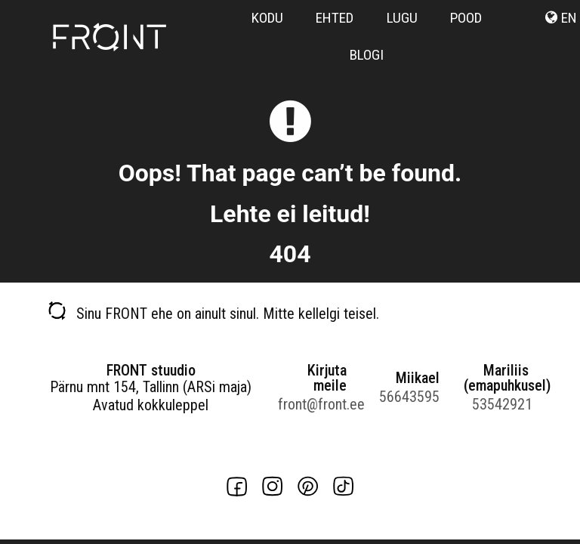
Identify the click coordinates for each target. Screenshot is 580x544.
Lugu (402, 17)
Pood (466, 17)
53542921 (502, 404)
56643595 (409, 397)
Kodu (267, 17)
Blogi (367, 54)
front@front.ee (312, 404)
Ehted (334, 17)
